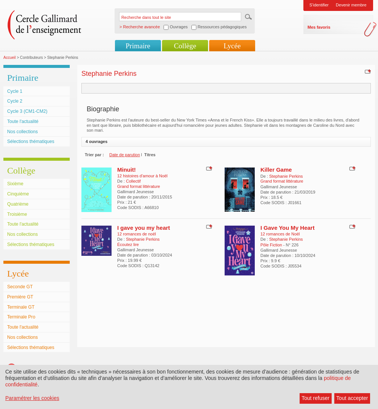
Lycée (231, 46)
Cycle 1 (14, 91)
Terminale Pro (21, 317)
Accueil (9, 57)
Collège (185, 46)
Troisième (17, 214)
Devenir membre (351, 5)
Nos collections (22, 131)
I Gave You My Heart (287, 227)
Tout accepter (352, 398)
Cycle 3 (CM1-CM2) (27, 111)
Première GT (20, 297)
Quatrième (17, 204)
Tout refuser (315, 398)
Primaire (137, 46)
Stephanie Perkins (286, 176)
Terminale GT (21, 307)
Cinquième (18, 194)
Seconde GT (20, 286)
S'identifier (319, 5)
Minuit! (126, 169)
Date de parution (124, 154)
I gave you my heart (143, 227)
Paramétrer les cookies (32, 398)
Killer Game (276, 169)
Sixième (15, 183)
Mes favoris (319, 27)
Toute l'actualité (22, 121)
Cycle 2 (14, 101)
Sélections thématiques (30, 141)
